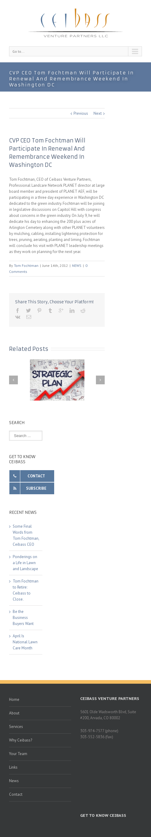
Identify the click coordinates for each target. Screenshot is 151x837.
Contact (15, 794)
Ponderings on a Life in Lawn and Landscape (25, 562)
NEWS (76, 265)
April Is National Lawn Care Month (25, 642)
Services (16, 726)
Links (13, 767)
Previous (81, 113)
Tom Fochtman (26, 265)
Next (98, 113)
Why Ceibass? (20, 740)
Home (14, 699)
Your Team (18, 753)
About (14, 713)
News (14, 780)
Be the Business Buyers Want (23, 617)
